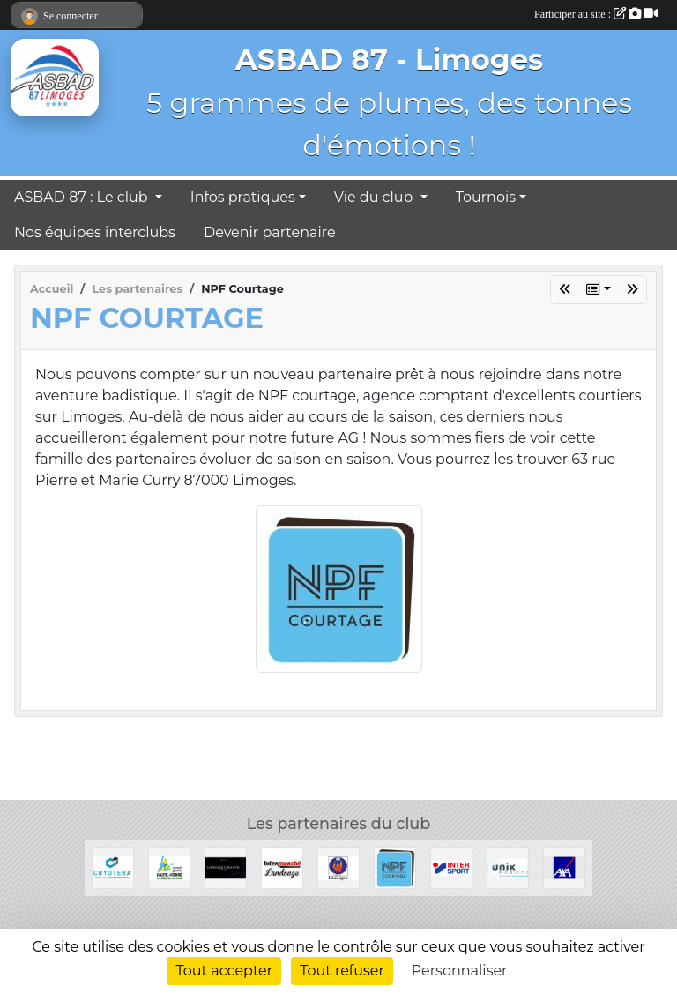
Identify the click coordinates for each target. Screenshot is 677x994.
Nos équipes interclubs (94, 232)
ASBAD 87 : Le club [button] (83, 197)
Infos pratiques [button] (242, 197)
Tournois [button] (486, 197)
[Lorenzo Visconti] (226, 866)
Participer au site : (596, 14)
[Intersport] (451, 866)
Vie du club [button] (375, 197)
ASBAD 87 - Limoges (389, 59)
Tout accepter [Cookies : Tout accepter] (223, 970)
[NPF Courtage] (395, 866)
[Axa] (564, 866)
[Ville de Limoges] (338, 866)
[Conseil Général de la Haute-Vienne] (169, 866)
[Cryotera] (113, 866)
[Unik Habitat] (508, 866)
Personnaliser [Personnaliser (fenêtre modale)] (460, 970)
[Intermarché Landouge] (282, 866)
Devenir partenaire (270, 232)
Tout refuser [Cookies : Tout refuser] (342, 970)
